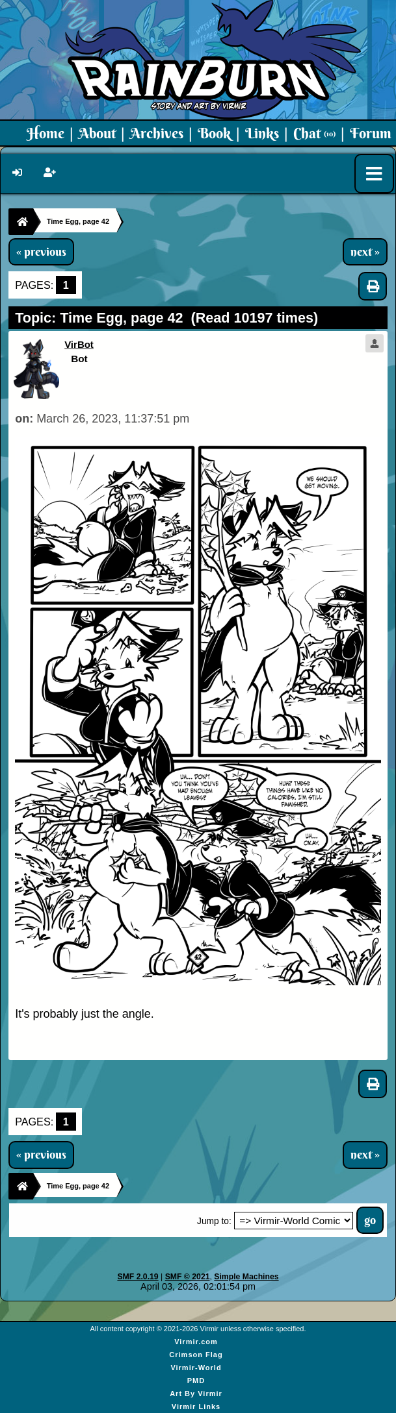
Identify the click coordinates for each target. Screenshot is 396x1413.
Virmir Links (196, 1406)
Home (45, 133)
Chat (314, 133)
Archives (156, 133)
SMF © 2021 (187, 1276)
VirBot (79, 344)
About (97, 133)
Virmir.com (196, 1341)
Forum (370, 133)
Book (214, 133)
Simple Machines (246, 1276)
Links (262, 133)
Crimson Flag (195, 1354)
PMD (196, 1380)
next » (365, 252)
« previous (41, 252)
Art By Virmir (196, 1393)
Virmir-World (195, 1367)
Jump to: (214, 1221)
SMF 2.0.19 (137, 1276)
